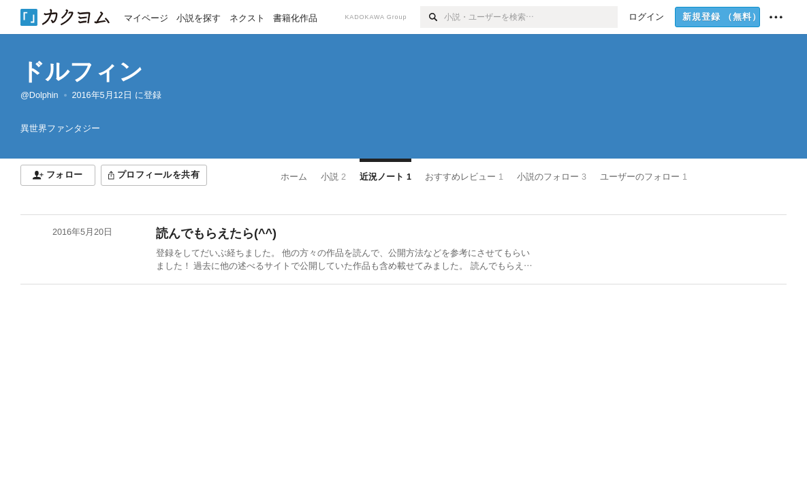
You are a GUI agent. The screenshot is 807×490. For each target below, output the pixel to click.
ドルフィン (81, 71)
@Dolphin (39, 95)
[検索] (432, 17)
